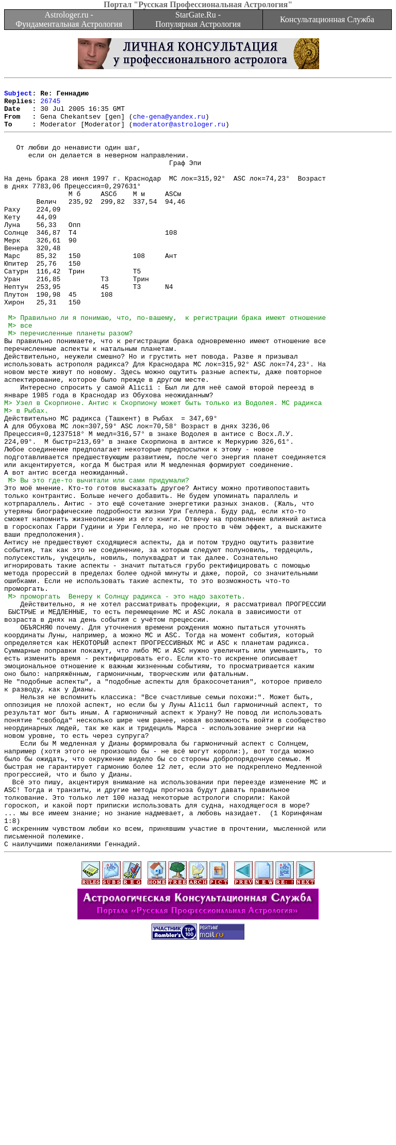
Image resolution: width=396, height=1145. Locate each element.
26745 (50, 105)
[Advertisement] (198, 1122)
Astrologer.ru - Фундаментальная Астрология (68, 19)
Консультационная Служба (327, 19)
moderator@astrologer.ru (179, 133)
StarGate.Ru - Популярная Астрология (197, 19)
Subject (18, 96)
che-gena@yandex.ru (169, 123)
